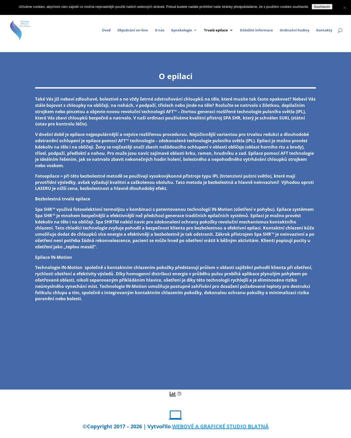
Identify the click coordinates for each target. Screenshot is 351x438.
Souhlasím (322, 7)
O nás (159, 30)
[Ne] (344, 7)
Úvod (106, 30)
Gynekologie (181, 30)
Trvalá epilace (216, 30)
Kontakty (324, 30)
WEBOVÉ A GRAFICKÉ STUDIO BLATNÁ (220, 426)
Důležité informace (256, 30)
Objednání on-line (132, 30)
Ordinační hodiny (294, 30)
